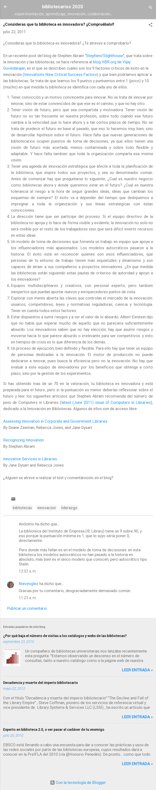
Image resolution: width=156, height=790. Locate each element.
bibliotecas (22, 507)
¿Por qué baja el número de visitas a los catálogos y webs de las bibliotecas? (65, 636)
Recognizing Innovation (23, 440)
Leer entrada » (137, 670)
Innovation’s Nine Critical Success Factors (60, 74)
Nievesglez (28, 583)
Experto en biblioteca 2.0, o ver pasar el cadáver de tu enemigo (53, 729)
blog (97, 62)
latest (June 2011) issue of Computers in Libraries (106, 402)
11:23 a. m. (28, 597)
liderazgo (69, 507)
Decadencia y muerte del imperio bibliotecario (40, 683)
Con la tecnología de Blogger (78, 782)
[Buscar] (150, 8)
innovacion (46, 507)
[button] (150, 25)
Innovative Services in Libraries (30, 459)
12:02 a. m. (28, 571)
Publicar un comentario (27, 608)
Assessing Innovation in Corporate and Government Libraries (55, 421)
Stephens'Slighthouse (104, 55)
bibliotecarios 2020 (62, 6)
